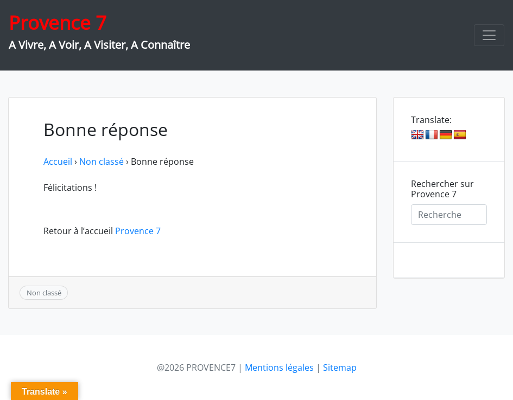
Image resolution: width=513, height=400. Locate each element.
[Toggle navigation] (489, 35)
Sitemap (340, 367)
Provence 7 (57, 22)
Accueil (57, 161)
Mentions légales (279, 367)
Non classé (101, 161)
